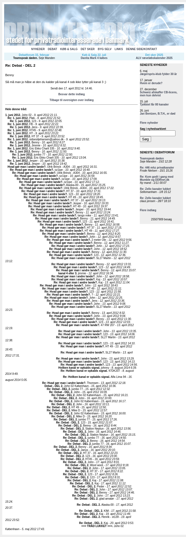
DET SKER (88, 49)
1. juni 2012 (12, 115)
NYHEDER (38, 49)
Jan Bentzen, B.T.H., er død (157, 113)
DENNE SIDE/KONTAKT (141, 49)
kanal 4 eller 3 (67, 273)
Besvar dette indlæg (71, 94)
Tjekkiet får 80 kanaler (154, 104)
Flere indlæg (148, 210)
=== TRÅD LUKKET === (96, 526)
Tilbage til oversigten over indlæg (72, 100)
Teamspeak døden (25, 58)
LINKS (119, 49)
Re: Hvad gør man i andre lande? (31, 169)
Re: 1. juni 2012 (17, 118)
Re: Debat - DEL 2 (58, 389)
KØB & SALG (69, 49)
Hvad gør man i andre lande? (26, 166)
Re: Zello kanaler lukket (155, 188)
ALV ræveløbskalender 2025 (154, 58)
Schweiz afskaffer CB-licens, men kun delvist (158, 94)
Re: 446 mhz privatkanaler (157, 167)
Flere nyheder (149, 122)
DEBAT (52, 49)
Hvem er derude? (151, 83)
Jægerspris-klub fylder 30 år (158, 74)
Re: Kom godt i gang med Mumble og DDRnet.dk (156, 178)
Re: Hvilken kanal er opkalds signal (84, 370)
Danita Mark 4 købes (94, 58)
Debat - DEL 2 (54, 386)
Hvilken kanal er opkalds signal (78, 367)
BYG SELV (105, 49)
